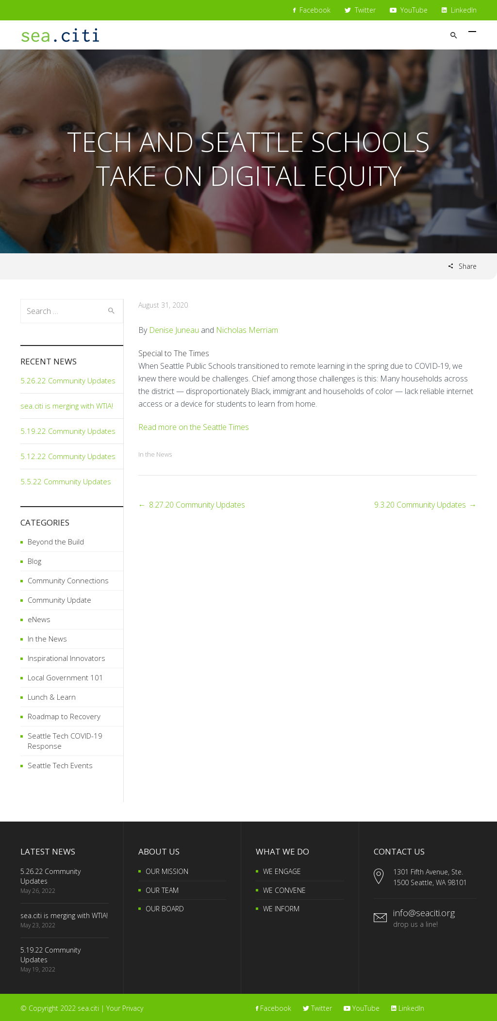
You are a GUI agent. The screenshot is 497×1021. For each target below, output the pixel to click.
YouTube (409, 10)
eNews (39, 619)
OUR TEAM (162, 890)
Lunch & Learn (52, 697)
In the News (155, 454)
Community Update (59, 600)
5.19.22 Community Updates (68, 431)
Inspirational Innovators (66, 658)
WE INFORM (281, 908)
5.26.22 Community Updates (68, 380)
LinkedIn (459, 10)
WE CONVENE (284, 890)
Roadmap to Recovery (64, 716)
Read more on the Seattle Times (193, 427)
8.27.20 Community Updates (197, 504)
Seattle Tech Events (60, 765)
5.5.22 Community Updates (65, 481)
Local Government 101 (65, 677)
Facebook (312, 10)
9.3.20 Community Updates (420, 504)
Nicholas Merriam (247, 330)
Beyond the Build (56, 541)
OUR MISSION (167, 871)
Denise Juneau (174, 330)
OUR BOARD (165, 908)
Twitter (360, 10)
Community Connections (68, 580)
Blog (34, 561)
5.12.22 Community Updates (68, 456)
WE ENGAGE (282, 871)
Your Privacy (124, 1008)
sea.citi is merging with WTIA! (66, 406)
